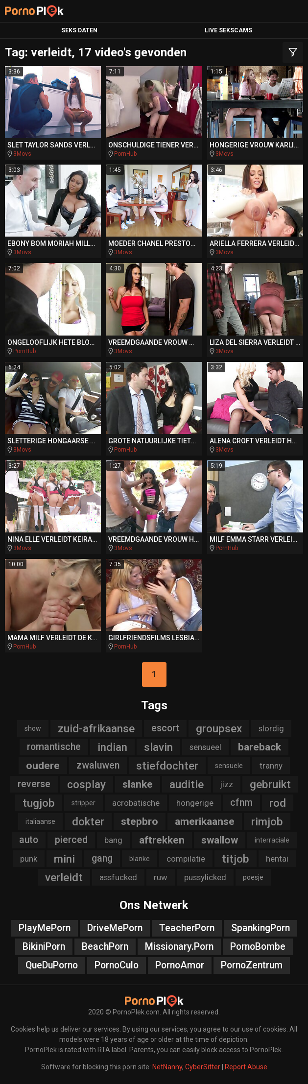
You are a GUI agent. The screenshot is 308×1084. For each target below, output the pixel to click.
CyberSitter (202, 1067)
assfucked (118, 877)
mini (64, 858)
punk (28, 859)
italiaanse (40, 821)
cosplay (86, 784)
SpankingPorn (260, 928)
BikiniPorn (44, 946)
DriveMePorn (114, 928)
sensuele (229, 766)
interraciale (272, 840)
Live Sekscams (228, 30)
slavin (158, 747)
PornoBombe (257, 946)
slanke (137, 784)
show (32, 728)
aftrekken (162, 840)
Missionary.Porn (179, 946)
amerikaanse (205, 821)
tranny (271, 766)
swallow (219, 840)
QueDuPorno (51, 965)
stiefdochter (167, 765)
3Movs (22, 153)
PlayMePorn (45, 928)
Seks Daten (79, 30)
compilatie (185, 859)
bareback (259, 747)
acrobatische (136, 803)
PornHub (125, 153)
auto (28, 839)
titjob (235, 858)
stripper (83, 803)
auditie (186, 784)
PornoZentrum (252, 965)
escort (165, 728)
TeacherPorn (186, 928)
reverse (34, 784)
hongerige (194, 803)
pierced (71, 839)
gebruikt (270, 784)
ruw (160, 877)
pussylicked (205, 877)
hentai (277, 859)
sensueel (205, 747)
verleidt (64, 877)
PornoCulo (117, 965)
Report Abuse (246, 1067)
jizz (226, 784)
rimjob (267, 821)
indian (112, 747)
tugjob (39, 802)
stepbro (139, 821)
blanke (139, 859)
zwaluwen (97, 765)
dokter (88, 821)
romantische (54, 746)
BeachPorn (105, 946)
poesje (253, 877)
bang (113, 840)
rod (277, 802)
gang (102, 858)
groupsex (219, 728)
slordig (271, 728)
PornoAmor (179, 965)
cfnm (241, 802)
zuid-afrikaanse (96, 728)
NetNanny (167, 1067)
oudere (43, 765)
